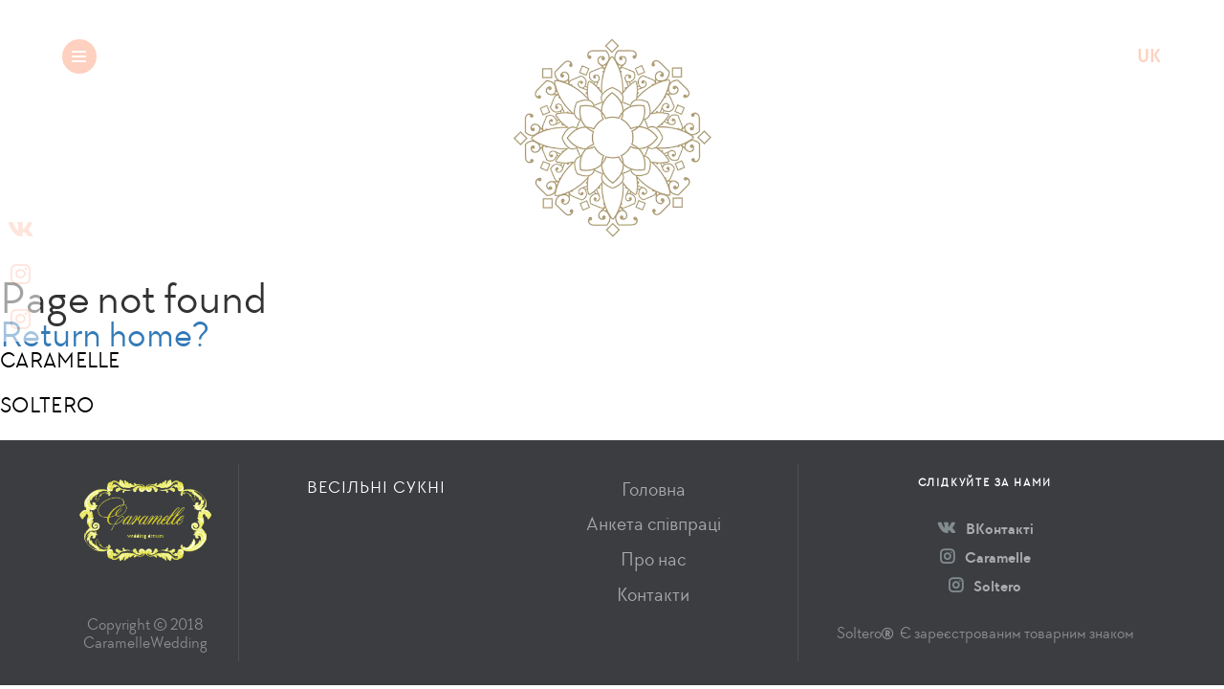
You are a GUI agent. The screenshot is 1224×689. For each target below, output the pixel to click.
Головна (654, 489)
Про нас (653, 559)
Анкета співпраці (653, 524)
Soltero (985, 586)
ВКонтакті (985, 529)
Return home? (104, 334)
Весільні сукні (230, 56)
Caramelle (985, 557)
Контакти (653, 595)
